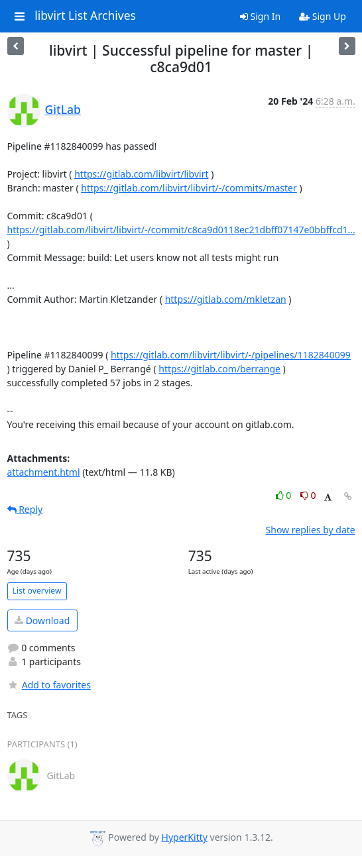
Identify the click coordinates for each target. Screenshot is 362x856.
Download (42, 620)
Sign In (260, 16)
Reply (25, 509)
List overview (37, 590)
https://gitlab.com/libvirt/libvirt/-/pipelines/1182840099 (231, 354)
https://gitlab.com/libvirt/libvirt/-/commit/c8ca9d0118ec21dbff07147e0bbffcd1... (181, 229)
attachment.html (43, 472)
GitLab (63, 109)
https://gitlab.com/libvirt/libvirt (141, 174)
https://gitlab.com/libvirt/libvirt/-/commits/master (189, 188)
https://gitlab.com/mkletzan (225, 299)
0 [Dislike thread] (308, 495)
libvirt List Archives (85, 16)
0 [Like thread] (285, 495)
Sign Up (322, 16)
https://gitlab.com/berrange (219, 368)
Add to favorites (49, 684)
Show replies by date (310, 529)
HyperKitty (185, 837)
